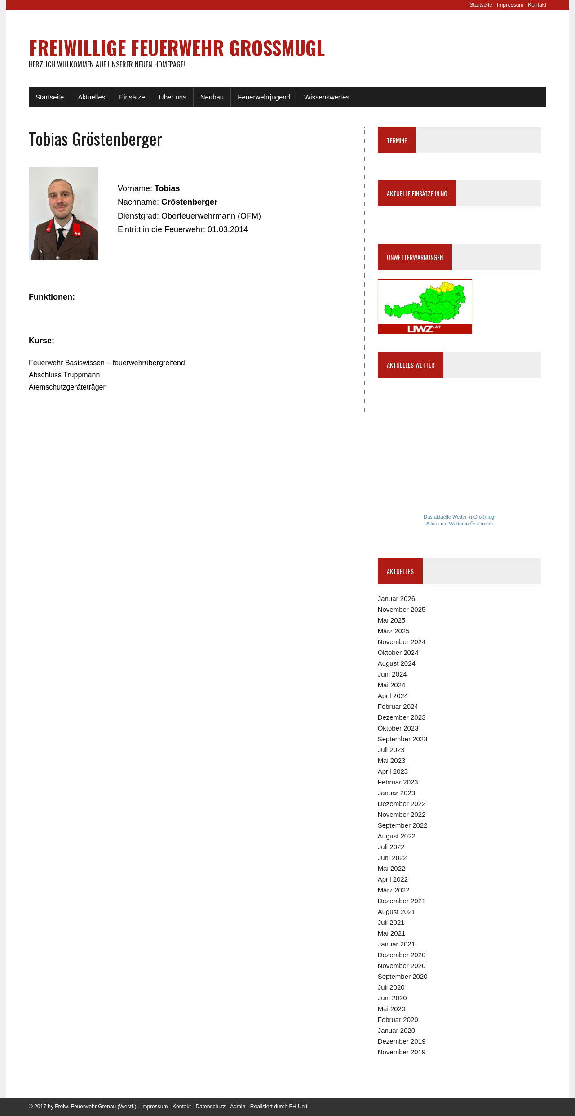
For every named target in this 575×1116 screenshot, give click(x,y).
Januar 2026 (396, 598)
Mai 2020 (392, 1009)
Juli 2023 (391, 749)
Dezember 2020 (402, 955)
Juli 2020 (391, 987)
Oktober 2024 (398, 652)
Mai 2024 (392, 685)
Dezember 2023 (402, 717)
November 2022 (402, 814)
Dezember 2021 (402, 901)
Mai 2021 (392, 933)
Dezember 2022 (402, 803)
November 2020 (402, 965)
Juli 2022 (391, 847)
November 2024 (402, 641)
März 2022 (394, 890)
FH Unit (298, 1106)
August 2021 (397, 911)
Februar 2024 (398, 706)
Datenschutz (210, 1106)
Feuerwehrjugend (264, 97)
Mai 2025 (392, 620)
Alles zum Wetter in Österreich (459, 523)
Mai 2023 (392, 760)
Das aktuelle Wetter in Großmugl (459, 517)
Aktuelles (91, 97)
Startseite (480, 5)
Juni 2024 (392, 674)
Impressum (510, 5)
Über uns (172, 97)
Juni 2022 (392, 857)
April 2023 (393, 771)
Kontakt (537, 5)
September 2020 (403, 976)
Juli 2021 (391, 922)
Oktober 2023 (398, 728)
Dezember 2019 (402, 1041)
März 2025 (394, 631)
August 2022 (397, 836)
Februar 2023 (398, 782)
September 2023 (403, 739)
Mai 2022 (392, 868)
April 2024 (393, 695)
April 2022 (393, 879)
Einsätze (132, 97)
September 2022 (403, 825)
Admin (237, 1106)
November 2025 (402, 609)
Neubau (212, 97)
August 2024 (397, 663)
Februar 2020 (398, 1019)
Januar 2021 (396, 944)
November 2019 (402, 1052)
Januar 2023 (396, 793)
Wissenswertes (326, 97)
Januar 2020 (396, 1030)
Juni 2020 (392, 998)
